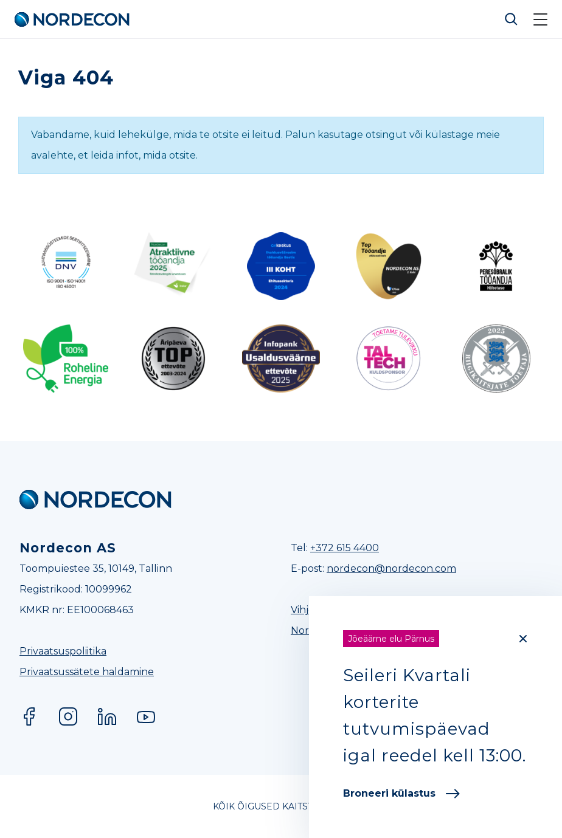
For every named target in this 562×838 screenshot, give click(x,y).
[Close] (523, 639)
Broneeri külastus (401, 793)
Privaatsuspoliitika (62, 651)
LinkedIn (107, 716)
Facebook (29, 716)
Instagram (68, 716)
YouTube (146, 716)
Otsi (511, 19)
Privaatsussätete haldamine (86, 672)
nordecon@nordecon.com (391, 568)
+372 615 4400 (344, 548)
